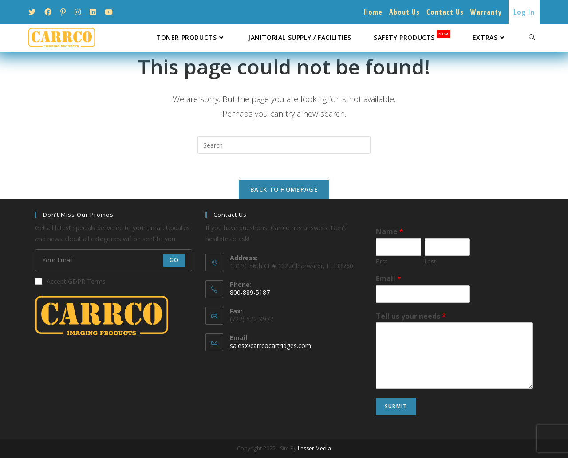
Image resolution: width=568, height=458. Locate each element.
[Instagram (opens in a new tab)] (77, 12)
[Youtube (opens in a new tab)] (108, 12)
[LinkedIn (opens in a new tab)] (92, 12)
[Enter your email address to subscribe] (113, 260)
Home (373, 12)
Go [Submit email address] (174, 260)
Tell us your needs (411, 316)
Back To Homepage (284, 189)
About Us (404, 12)
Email (388, 278)
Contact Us (445, 12)
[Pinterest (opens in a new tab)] (63, 12)
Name (389, 231)
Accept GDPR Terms (70, 281)
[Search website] (532, 37)
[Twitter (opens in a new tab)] (34, 12)
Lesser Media (314, 448)
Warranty (486, 12)
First (381, 261)
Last (430, 261)
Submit (396, 406)
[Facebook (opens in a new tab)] (48, 12)
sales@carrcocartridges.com (270, 345)
